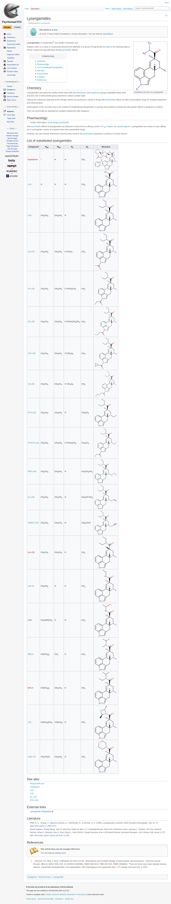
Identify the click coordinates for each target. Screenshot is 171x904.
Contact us (11, 90)
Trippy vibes (11, 118)
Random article (12, 71)
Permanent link (12, 144)
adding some (60, 853)
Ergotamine (33, 159)
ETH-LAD (32, 412)
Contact (17, 27)
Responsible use (37, 783)
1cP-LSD (32, 353)
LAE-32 (31, 586)
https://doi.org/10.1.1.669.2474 (43, 826)
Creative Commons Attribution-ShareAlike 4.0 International (66, 894)
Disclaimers (59, 899)
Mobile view (69, 899)
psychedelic (66, 50)
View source (116, 9)
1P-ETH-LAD (33, 443)
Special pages (12, 138)
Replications (11, 48)
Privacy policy (31, 899)
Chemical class (44, 877)
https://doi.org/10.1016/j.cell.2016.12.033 (51, 835)
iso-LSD (31, 552)
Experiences (11, 41)
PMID (115, 864)
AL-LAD (31, 497)
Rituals (9, 51)
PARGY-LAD (33, 523)
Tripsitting (10, 58)
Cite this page (12, 149)
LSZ (29, 722)
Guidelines (11, 93)
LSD (30, 215)
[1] (54, 42)
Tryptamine (35, 787)
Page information (12, 146)
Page (27, 9)
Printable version (12, 141)
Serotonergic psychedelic (58, 122)
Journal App (11, 75)
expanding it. (108, 34)
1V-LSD (31, 384)
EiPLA (30, 688)
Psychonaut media (13, 44)
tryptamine (95, 93)
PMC (102, 864)
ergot (108, 47)
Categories (32, 877)
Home (9, 34)
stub (55, 30)
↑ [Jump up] (33, 861)
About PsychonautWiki (46, 899)
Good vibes (11, 115)
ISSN (86, 864)
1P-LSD (31, 289)
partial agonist (124, 126)
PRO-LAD (32, 471)
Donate (7, 27)
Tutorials (10, 61)
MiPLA (31, 654)
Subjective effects (13, 54)
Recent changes (13, 96)
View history (128, 9)
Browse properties (12, 151)
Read (107, 9)
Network (10, 111)
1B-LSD (31, 321)
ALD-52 (31, 252)
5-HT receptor (106, 126)
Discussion (35, 9)
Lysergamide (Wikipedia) (40, 811)
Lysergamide (45, 23)
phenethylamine (79, 93)
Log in (166, 2)
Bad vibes (10, 122)
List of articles (12, 68)
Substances (11, 37)
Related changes (12, 136)
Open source (11, 100)
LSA (29, 184)
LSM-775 (32, 757)
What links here (12, 133)
